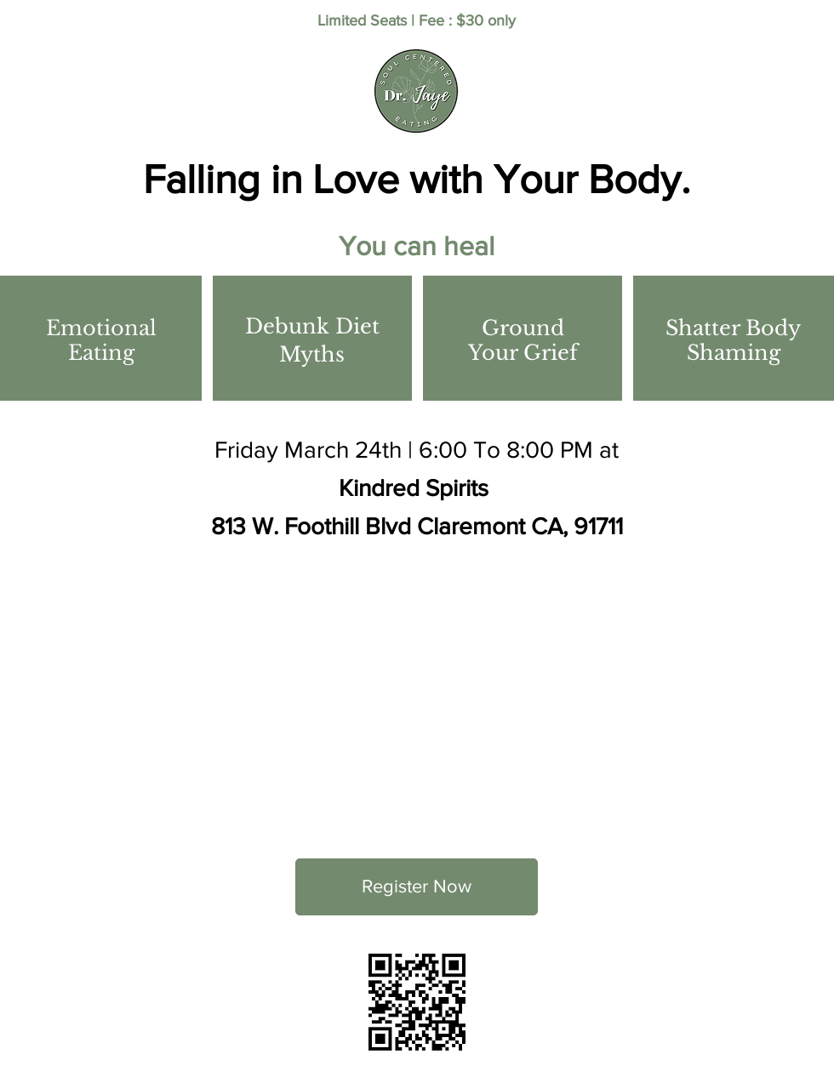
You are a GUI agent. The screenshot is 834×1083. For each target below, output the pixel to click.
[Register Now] (416, 886)
